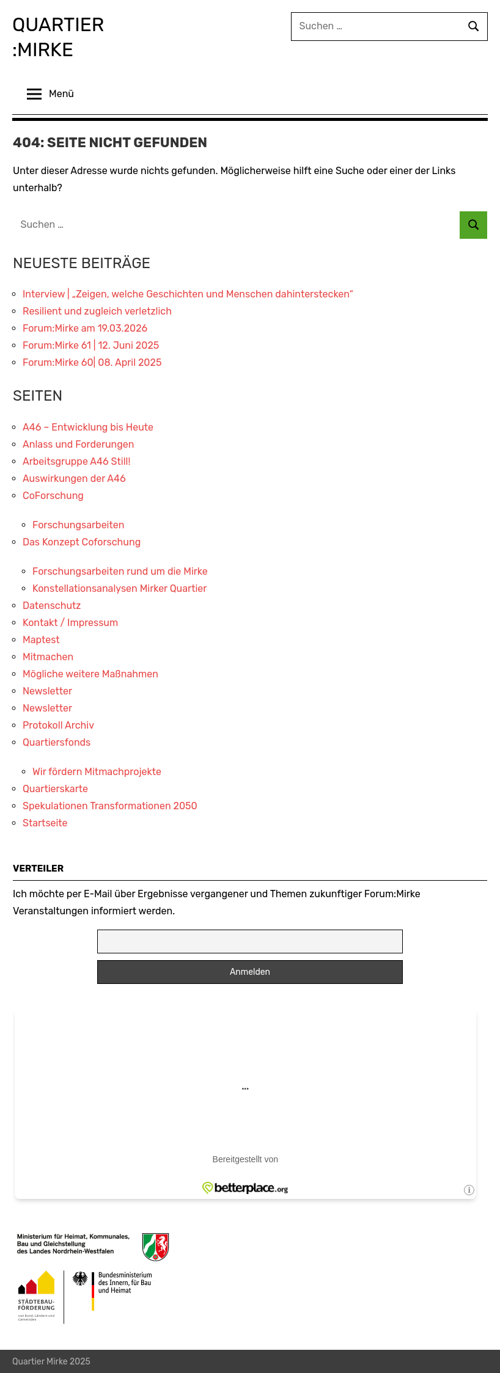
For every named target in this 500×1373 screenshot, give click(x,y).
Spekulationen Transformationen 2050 (110, 804)
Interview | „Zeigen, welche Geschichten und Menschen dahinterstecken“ (188, 293)
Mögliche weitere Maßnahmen (90, 673)
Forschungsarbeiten (78, 524)
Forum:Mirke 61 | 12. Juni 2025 (91, 344)
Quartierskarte (55, 787)
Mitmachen (48, 655)
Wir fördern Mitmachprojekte (96, 770)
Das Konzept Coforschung (82, 541)
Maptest (41, 638)
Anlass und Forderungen (78, 443)
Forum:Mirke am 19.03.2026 (85, 327)
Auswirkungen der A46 (74, 477)
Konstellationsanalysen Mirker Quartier (119, 587)
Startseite (45, 822)
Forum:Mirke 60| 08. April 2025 (92, 361)
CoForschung (53, 494)
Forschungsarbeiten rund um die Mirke (120, 570)
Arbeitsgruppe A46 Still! (76, 460)
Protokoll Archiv (58, 724)
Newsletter (47, 690)
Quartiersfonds (56, 741)
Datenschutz (52, 604)
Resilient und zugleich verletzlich (97, 310)
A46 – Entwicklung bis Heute (88, 426)
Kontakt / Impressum (70, 621)
